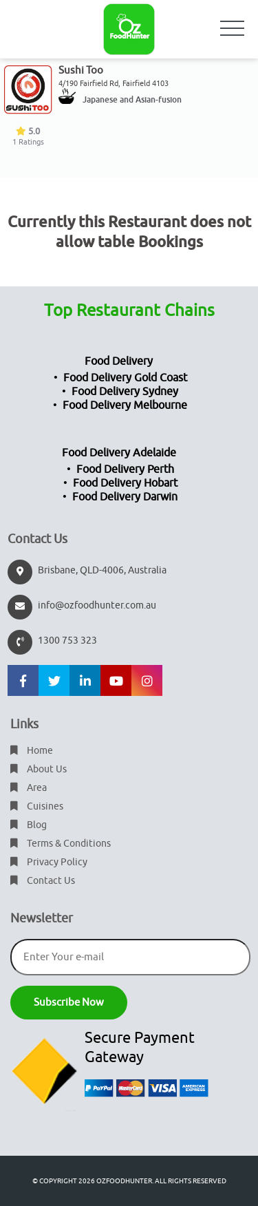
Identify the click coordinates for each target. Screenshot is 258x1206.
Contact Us (42, 881)
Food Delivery (119, 361)
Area (28, 788)
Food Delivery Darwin (125, 497)
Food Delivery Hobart (125, 483)
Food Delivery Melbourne (125, 405)
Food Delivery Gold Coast (125, 378)
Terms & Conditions (60, 843)
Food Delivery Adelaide (119, 453)
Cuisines (36, 806)
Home (31, 751)
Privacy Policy (48, 862)
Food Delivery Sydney (125, 392)
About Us (38, 769)
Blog (28, 825)
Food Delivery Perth (125, 469)
